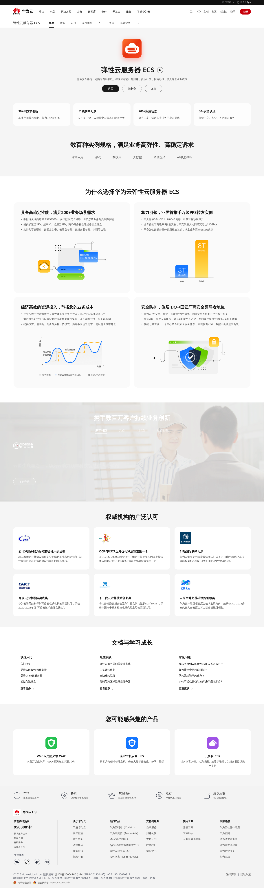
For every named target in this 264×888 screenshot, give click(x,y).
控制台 (223, 11)
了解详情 (24, 481)
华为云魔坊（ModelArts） (125, 833)
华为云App (245, 2)
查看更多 (28, 688)
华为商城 (225, 856)
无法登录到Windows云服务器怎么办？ (201, 663)
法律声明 (231, 874)
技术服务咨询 (20, 833)
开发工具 (188, 827)
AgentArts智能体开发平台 (124, 845)
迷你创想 (163, 430)
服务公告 (151, 833)
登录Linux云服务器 (31, 675)
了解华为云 (79, 827)
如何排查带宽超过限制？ (193, 669)
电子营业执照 (24, 882)
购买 (110, 88)
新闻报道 (78, 850)
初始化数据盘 (28, 681)
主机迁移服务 (107, 669)
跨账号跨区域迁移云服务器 (115, 681)
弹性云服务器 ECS (120, 850)
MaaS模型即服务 (119, 839)
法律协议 (78, 845)
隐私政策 (246, 874)
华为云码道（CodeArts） (124, 827)
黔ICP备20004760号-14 (69, 874)
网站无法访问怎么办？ (192, 675)
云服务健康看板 (192, 839)
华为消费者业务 (229, 839)
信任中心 (78, 839)
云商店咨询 (19, 847)
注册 (245, 11)
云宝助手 (188, 833)
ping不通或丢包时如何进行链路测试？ (201, 681)
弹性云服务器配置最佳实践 (115, 663)
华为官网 (225, 833)
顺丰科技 (101, 430)
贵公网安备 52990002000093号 (54, 882)
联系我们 (151, 845)
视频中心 (78, 856)
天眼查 (140, 430)
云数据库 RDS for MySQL (124, 856)
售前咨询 (18, 838)
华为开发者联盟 (229, 845)
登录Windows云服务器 (34, 669)
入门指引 (26, 663)
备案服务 (18, 842)
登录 (232, 11)
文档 (206, 11)
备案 (214, 11)
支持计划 (151, 839)
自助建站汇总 (107, 675)
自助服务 (151, 827)
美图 (122, 430)
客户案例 (78, 833)
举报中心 (151, 850)
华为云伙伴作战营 (230, 827)
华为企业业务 (227, 850)
